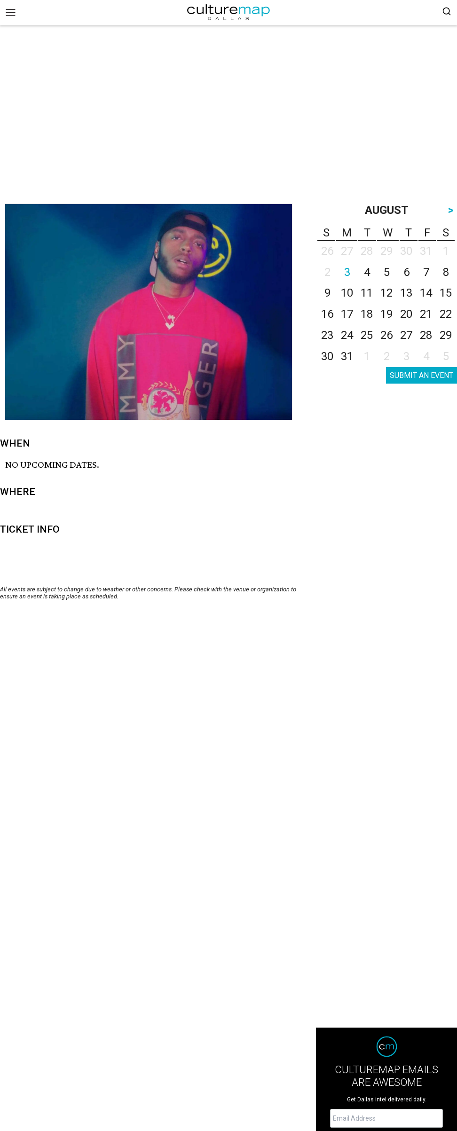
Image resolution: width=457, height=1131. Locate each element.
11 (367, 292)
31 (347, 356)
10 (347, 292)
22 (446, 314)
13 (406, 292)
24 (347, 335)
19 (386, 314)
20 (406, 314)
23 (327, 335)
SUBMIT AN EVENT (421, 375)
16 (327, 314)
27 (406, 335)
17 (347, 314)
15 (446, 292)
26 (386, 335)
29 (446, 335)
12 (386, 292)
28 (426, 335)
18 (367, 314)
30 (327, 356)
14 (426, 292)
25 (367, 335)
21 (426, 314)
